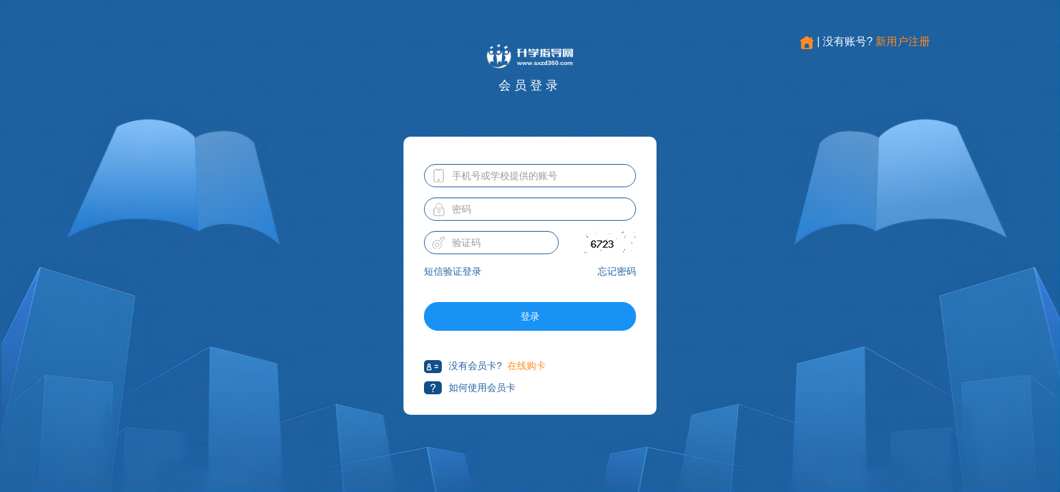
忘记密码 (617, 271)
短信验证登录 (452, 271)
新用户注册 (902, 41)
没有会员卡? (463, 366)
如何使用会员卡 (470, 387)
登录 (530, 316)
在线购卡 (526, 365)
